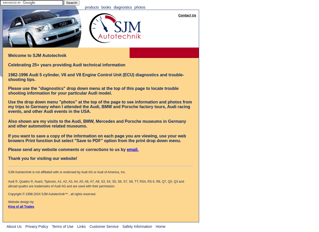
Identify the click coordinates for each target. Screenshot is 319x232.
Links (81, 226)
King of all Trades (21, 206)
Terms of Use (62, 226)
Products (92, 7)
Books (106, 7)
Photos (139, 7)
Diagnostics (123, 7)
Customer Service (104, 226)
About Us (14, 226)
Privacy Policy (36, 226)
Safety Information (137, 226)
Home (160, 226)
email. (132, 149)
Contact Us (187, 15)
